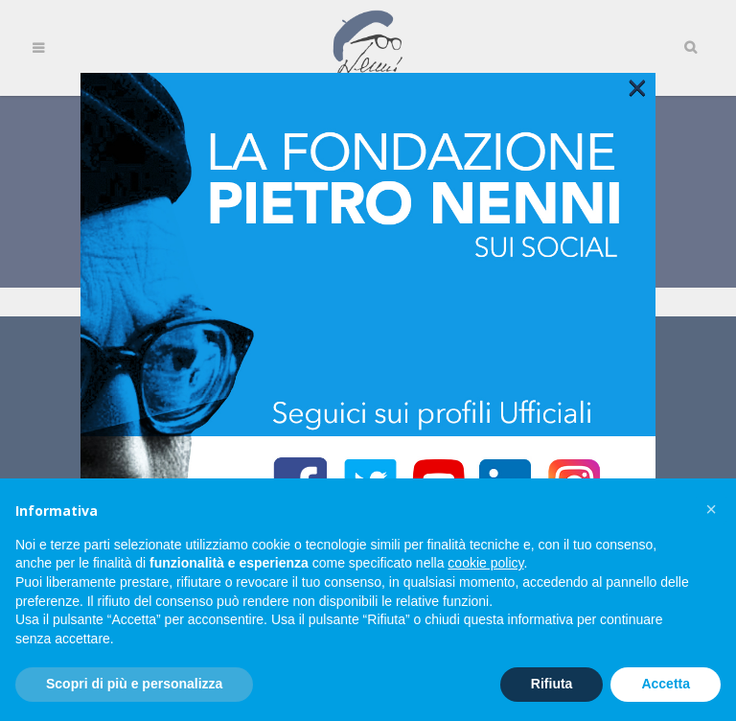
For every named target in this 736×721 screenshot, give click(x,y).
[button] (711, 509)
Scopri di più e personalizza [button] (134, 683)
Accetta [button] (665, 683)
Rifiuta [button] (552, 683)
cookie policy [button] (485, 562)
